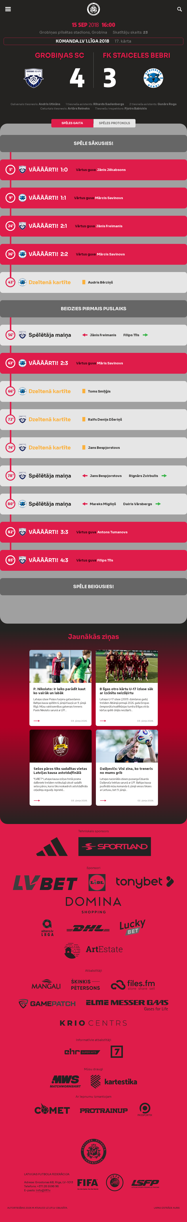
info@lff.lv (43, 1190)
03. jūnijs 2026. (60, 721)
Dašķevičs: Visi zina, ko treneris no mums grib (126, 770)
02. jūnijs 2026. (127, 800)
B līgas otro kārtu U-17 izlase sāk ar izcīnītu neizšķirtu (126, 691)
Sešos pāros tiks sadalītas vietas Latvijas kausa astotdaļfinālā (60, 770)
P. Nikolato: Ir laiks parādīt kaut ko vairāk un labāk (59, 691)
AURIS (176, 1207)
